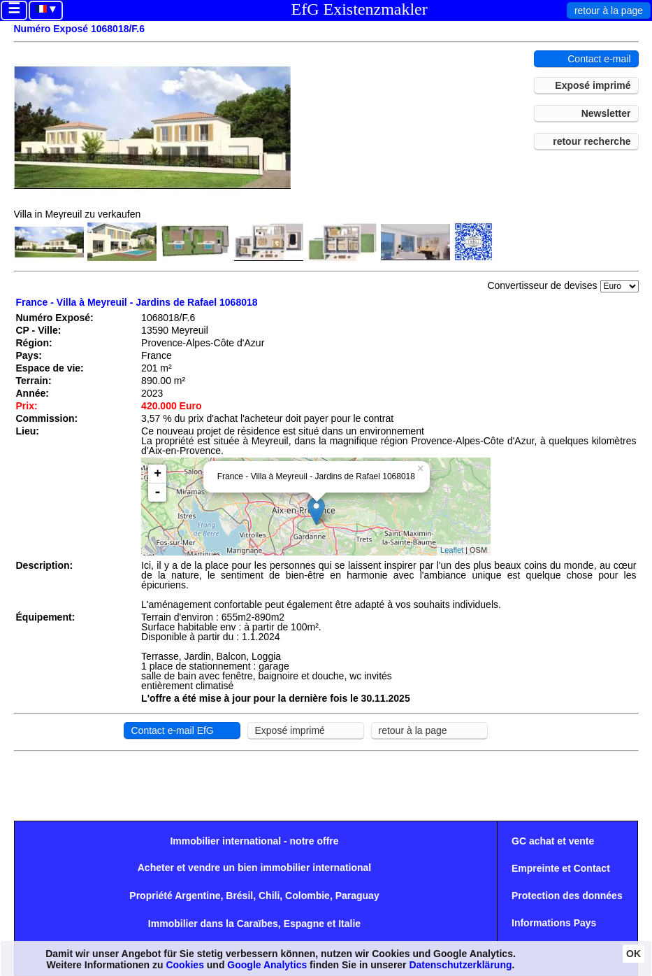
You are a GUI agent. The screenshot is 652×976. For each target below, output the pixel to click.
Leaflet (451, 550)
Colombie (307, 895)
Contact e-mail (598, 58)
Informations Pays (554, 922)
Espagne (304, 923)
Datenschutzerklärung (460, 964)
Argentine (197, 895)
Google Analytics (267, 964)
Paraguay (357, 895)
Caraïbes (257, 923)
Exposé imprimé (592, 85)
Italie (349, 923)
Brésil (239, 895)
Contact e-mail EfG (172, 730)
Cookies (184, 964)
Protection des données (567, 895)
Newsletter (606, 113)
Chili (269, 895)
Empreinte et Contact (561, 868)
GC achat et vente (553, 841)
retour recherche (591, 141)
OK (633, 953)
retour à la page (608, 10)
